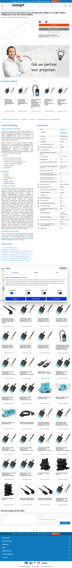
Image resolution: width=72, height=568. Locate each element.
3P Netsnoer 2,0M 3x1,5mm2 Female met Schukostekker (27, 423)
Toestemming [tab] (14, 272)
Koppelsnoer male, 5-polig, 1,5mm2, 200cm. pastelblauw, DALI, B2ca (9, 474)
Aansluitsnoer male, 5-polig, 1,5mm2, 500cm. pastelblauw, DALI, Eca (26, 346)
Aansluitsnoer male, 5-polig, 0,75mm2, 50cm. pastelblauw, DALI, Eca (22, 102)
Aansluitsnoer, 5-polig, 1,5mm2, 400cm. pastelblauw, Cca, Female (44, 449)
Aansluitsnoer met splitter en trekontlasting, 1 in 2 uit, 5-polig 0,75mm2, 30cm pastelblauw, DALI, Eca (63, 347)
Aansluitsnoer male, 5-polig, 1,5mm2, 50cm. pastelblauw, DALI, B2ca (62, 424)
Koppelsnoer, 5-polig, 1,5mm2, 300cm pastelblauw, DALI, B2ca (26, 474)
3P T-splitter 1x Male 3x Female (62, 473)
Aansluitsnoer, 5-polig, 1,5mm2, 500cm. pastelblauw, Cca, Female (62, 449)
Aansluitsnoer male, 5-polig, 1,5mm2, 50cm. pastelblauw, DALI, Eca (44, 346)
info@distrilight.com (43, 1)
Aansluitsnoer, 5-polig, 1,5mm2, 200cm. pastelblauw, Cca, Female (8, 449)
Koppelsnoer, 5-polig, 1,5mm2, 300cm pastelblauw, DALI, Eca (7, 398)
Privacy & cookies (35, 566)
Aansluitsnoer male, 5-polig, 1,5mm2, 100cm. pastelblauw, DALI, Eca (36, 102)
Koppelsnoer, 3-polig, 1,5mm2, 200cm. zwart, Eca (45, 372)
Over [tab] (57, 272)
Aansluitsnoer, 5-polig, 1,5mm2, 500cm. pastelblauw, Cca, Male (62, 500)
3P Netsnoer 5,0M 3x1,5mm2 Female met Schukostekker (45, 499)
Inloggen (54, 25)
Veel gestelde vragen (54, 119)
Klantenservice (22, 1)
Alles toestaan (56, 298)
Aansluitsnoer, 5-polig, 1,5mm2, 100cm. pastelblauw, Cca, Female (8, 373)
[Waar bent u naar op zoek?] (52, 5)
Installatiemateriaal (42, 119)
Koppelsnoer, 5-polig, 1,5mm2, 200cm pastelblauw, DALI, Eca (61, 373)
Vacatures (14, 1)
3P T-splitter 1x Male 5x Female (8, 499)
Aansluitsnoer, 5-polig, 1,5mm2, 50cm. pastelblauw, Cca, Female (26, 373)
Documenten (24, 119)
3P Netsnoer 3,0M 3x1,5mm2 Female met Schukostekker (27, 499)
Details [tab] (36, 272)
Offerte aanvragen (54, 29)
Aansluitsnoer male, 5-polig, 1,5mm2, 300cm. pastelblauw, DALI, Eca (62, 102)
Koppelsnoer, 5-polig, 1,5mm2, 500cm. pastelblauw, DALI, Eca (25, 398)
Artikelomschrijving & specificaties (10, 119)
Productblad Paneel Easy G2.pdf (10, 249)
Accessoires (32, 119)
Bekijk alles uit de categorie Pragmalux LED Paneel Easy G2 (14, 17)
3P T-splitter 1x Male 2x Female (44, 473)
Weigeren (15, 298)
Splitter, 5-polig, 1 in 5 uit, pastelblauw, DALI (8, 423)
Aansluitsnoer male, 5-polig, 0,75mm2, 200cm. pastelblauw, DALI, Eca (44, 424)
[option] (18, 32)
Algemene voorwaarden (25, 566)
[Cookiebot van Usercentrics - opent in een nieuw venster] (60, 268)
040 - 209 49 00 (31, 1)
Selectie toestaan (36, 298)
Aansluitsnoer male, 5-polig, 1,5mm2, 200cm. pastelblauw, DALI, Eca (49, 102)
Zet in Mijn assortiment (54, 32)
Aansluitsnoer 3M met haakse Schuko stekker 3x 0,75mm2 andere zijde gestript (9, 102)
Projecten (55, 1)
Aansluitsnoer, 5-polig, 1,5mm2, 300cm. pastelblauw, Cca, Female (26, 449)
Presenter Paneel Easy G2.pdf (10, 247)
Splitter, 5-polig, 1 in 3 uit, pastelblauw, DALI (62, 397)
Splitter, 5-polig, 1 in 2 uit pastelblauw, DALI (44, 397)
